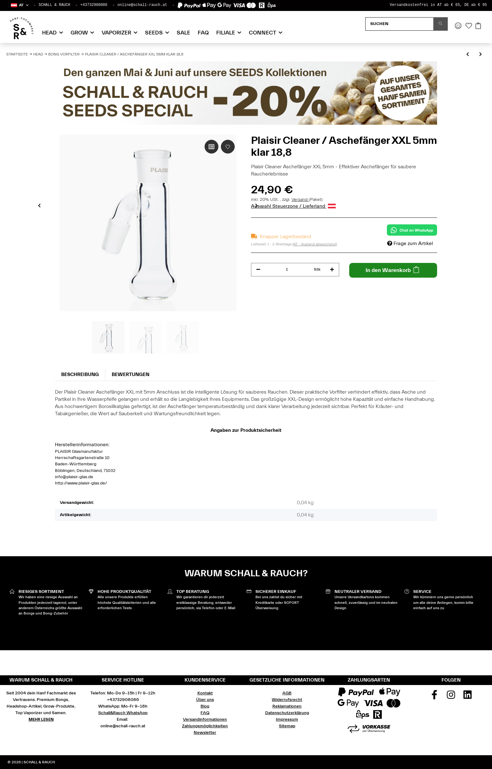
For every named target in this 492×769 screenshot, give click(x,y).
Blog (205, 706)
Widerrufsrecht (287, 699)
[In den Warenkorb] (393, 270)
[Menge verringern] (258, 269)
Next (256, 205)
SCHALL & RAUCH (54, 5)
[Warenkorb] (478, 26)
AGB (286, 693)
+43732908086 (93, 5)
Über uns (205, 699)
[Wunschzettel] (468, 26)
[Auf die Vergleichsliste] (211, 147)
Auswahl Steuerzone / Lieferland (293, 206)
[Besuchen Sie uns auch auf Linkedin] (467, 696)
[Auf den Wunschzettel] (228, 147)
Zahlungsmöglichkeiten (205, 726)
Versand (300, 199)
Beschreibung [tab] (80, 374)
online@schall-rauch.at (142, 5)
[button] (19, 5)
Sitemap (287, 726)
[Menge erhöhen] (332, 269)
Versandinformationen (205, 719)
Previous (39, 205)
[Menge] (287, 269)
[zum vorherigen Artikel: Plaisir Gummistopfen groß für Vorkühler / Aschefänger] (467, 54)
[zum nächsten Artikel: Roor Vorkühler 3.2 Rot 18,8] (480, 54)
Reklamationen (287, 706)
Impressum (287, 719)
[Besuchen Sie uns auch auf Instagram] (451, 696)
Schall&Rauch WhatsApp (122, 712)
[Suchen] (399, 24)
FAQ (203, 32)
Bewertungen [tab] (130, 374)
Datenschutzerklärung (287, 712)
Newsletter (205, 732)
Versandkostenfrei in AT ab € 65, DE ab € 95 (438, 5)
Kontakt (205, 693)
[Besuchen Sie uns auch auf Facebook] (435, 696)
